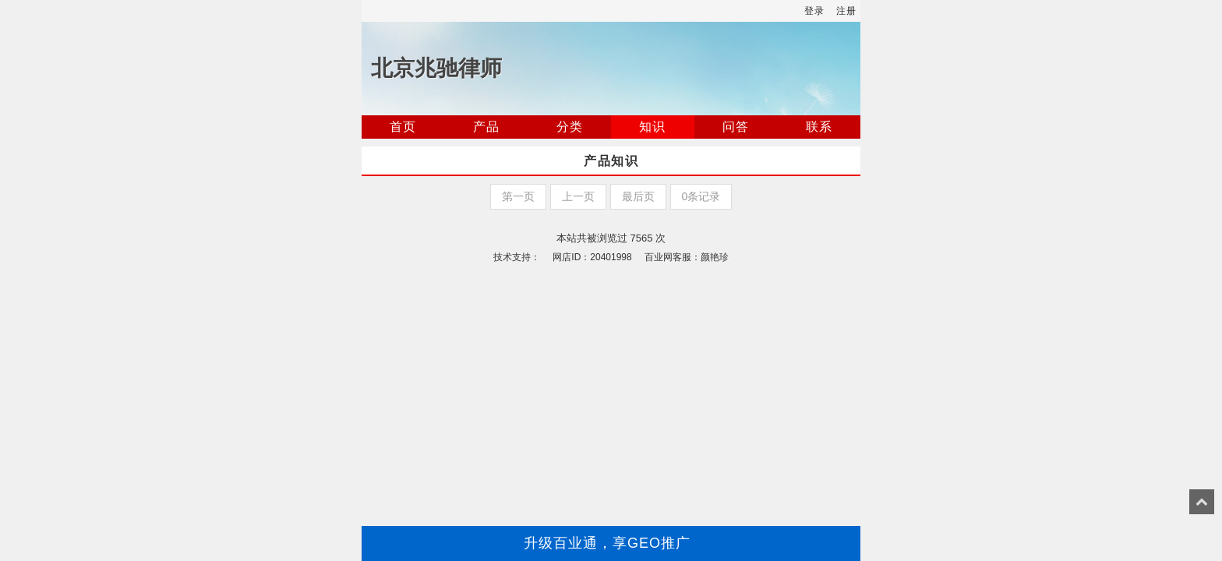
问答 (735, 126)
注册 (846, 10)
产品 (486, 126)
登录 (814, 10)
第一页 (518, 196)
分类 (569, 126)
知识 (652, 126)
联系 (819, 126)
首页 (403, 126)
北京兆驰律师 (436, 68)
